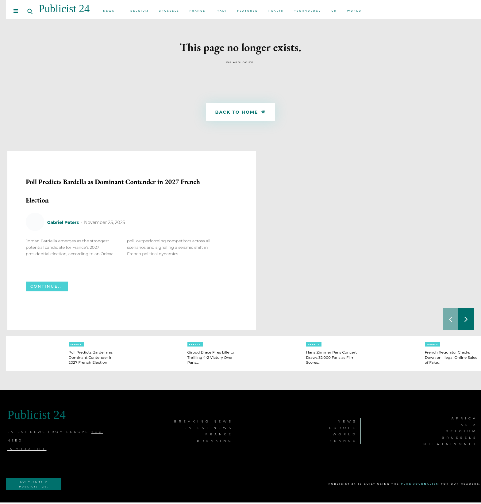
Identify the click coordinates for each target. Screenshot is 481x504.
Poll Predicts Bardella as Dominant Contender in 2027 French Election (121, 198)
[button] (30, 11)
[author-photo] (36, 242)
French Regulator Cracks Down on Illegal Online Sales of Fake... (451, 359)
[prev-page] (450, 320)
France (76, 346)
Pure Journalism (420, 485)
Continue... (46, 306)
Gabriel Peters (63, 242)
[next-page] (466, 320)
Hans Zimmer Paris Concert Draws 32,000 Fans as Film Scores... (329, 359)
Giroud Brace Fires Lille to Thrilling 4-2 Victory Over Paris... (212, 359)
